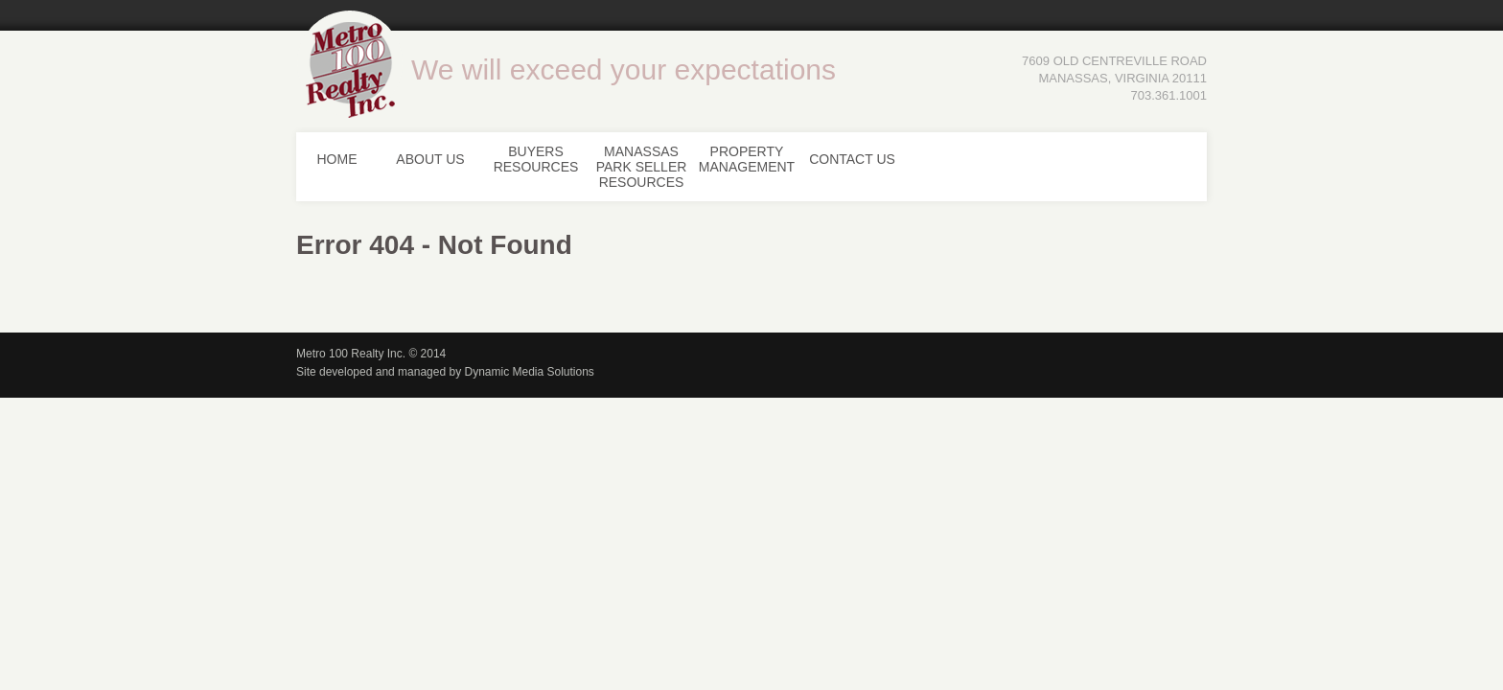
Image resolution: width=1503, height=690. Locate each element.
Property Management (747, 159)
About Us (430, 159)
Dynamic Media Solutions (528, 372)
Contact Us (852, 159)
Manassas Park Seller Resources (641, 167)
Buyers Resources (536, 159)
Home (337, 159)
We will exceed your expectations (623, 69)
